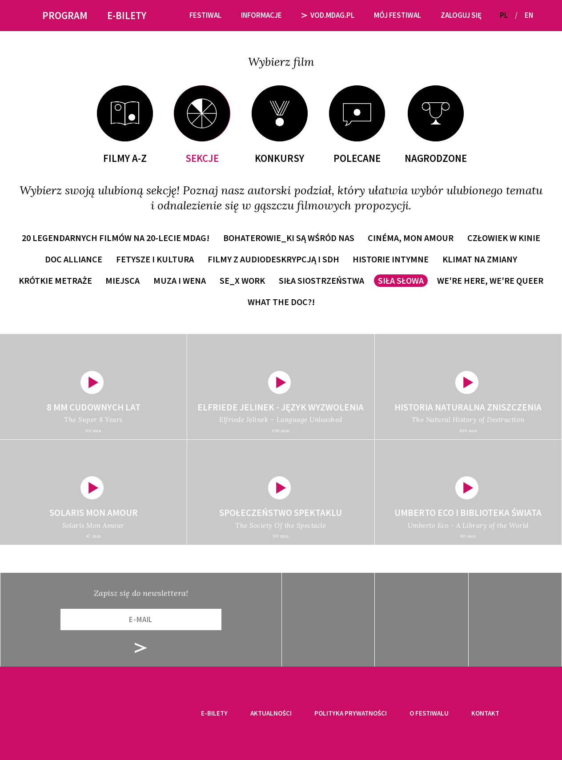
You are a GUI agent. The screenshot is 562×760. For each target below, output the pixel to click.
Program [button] (65, 15)
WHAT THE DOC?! (281, 301)
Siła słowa (401, 280)
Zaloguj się (461, 15)
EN (529, 15)
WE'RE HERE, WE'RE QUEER (490, 280)
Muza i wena (179, 280)
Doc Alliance (73, 259)
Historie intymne (391, 259)
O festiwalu (429, 713)
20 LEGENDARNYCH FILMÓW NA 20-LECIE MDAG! (115, 237)
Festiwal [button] (205, 15)
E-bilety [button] (126, 15)
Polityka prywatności (350, 713)
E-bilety (214, 713)
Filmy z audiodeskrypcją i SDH (273, 259)
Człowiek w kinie (503, 237)
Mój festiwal (397, 15)
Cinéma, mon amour (411, 237)
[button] (543, 15)
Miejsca (122, 280)
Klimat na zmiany (479, 259)
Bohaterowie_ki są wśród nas (288, 237)
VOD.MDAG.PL (327, 15)
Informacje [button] (261, 15)
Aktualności (271, 713)
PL (504, 15)
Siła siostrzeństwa (321, 280)
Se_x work (242, 280)
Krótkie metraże (55, 280)
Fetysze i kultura (155, 259)
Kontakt (485, 713)
